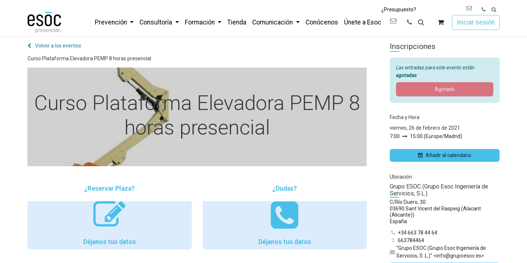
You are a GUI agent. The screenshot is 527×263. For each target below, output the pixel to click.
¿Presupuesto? (398, 9)
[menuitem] (114, 22)
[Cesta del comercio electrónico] (441, 22)
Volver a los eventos (54, 46)
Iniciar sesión (476, 22)
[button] (494, 9)
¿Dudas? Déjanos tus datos (285, 215)
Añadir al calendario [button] (444, 155)
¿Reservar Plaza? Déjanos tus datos (109, 215)
